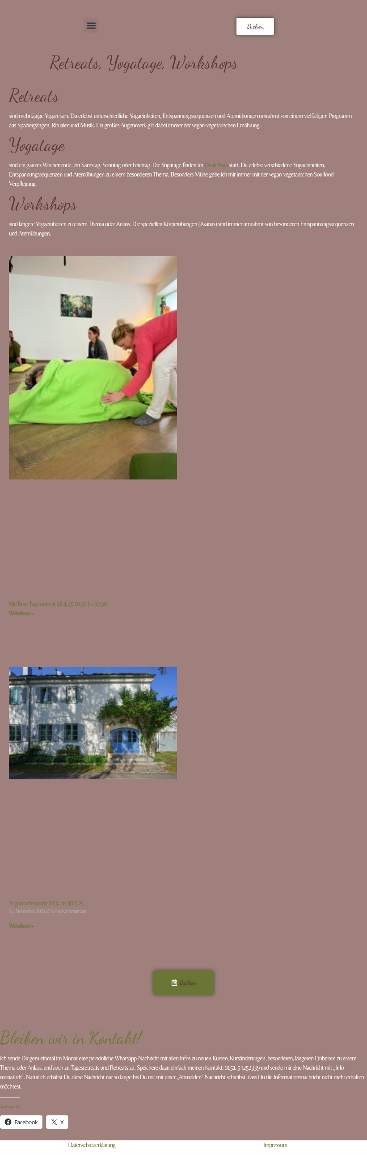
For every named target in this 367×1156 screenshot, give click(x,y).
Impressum (275, 1144)
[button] (91, 25)
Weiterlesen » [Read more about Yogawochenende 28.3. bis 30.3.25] (21, 926)
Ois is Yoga (216, 164)
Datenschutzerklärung (91, 1144)
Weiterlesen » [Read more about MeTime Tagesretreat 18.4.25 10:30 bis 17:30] (21, 613)
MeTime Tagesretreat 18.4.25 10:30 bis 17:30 (57, 603)
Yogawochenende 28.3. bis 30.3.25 (46, 903)
